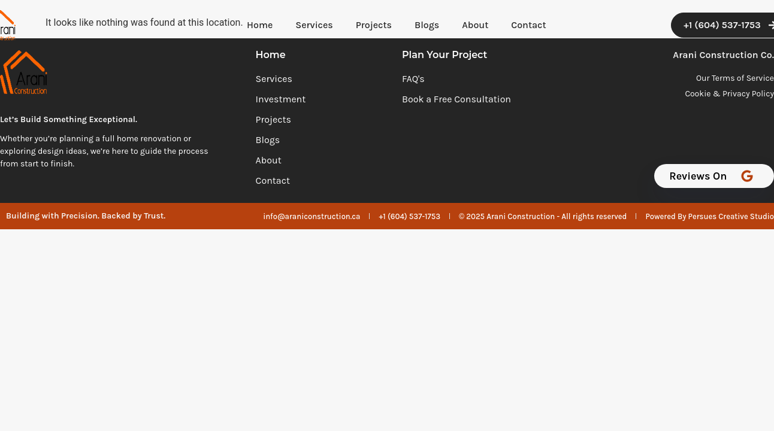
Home (260, 25)
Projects (374, 25)
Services (313, 25)
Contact (528, 25)
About (475, 25)
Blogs (427, 25)
